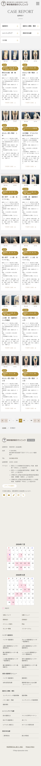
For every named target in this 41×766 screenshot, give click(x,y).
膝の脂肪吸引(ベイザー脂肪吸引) (10, 653)
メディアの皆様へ (9, 486)
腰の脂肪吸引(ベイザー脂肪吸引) (10, 666)
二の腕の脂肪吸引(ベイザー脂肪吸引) (10, 660)
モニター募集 (7, 628)
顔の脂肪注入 (7, 715)
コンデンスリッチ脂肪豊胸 (11, 695)
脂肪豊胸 (24, 695)
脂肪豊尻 (5, 704)
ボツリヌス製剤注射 (28, 724)
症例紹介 (24, 619)
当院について (7, 615)
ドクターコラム (26, 628)
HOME (4, 428)
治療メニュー (26, 615)
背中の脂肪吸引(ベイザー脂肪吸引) (29, 660)
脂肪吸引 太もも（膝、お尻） (30, 68)
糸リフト (24, 720)
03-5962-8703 (13, 458)
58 (31, 420)
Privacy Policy (30, 747)
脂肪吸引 (24, 678)
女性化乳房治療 (7, 682)
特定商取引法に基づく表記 (15, 747)
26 (24, 420)
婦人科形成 (25, 735)
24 (17, 420)
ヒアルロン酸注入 (8, 724)
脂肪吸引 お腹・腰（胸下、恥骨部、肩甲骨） (10, 68)
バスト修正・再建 (8, 700)
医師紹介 (5, 619)
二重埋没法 (6, 735)
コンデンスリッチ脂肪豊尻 (30, 700)
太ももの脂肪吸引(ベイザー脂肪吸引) (29, 640)
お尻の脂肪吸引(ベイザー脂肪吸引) (29, 647)
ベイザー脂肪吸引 (8, 639)
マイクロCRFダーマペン (29, 715)
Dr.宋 (4, 65)
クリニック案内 (7, 624)
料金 (23, 624)
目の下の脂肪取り (8, 720)
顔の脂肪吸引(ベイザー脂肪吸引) (29, 666)
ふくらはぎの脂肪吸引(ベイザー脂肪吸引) (29, 653)
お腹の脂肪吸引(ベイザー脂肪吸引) (10, 647)
